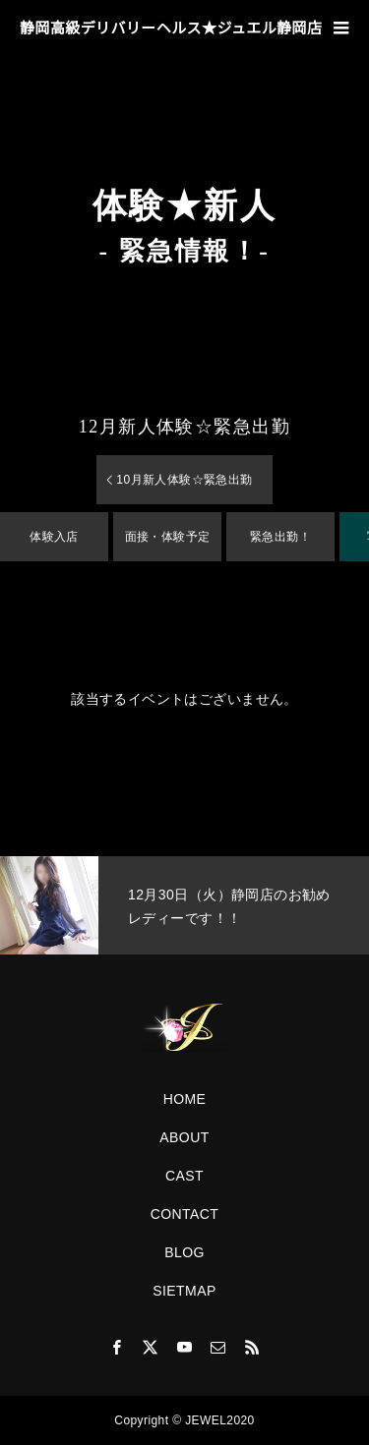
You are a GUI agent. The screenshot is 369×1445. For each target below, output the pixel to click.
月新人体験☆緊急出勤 (184, 426)
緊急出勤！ (280, 537)
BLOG (184, 1252)
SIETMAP (184, 1291)
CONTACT (185, 1214)
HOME (185, 1099)
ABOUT (184, 1137)
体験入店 (54, 537)
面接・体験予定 (168, 537)
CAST (184, 1176)
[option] (184, 905)
